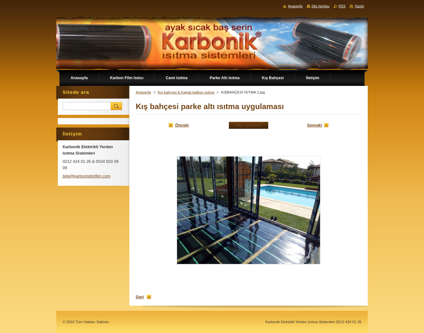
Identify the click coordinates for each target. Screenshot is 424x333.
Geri (140, 297)
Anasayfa (143, 92)
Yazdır (359, 6)
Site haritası (320, 6)
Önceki (182, 125)
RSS (342, 6)
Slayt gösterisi (248, 125)
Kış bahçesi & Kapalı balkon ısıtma (186, 92)
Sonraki (314, 125)
